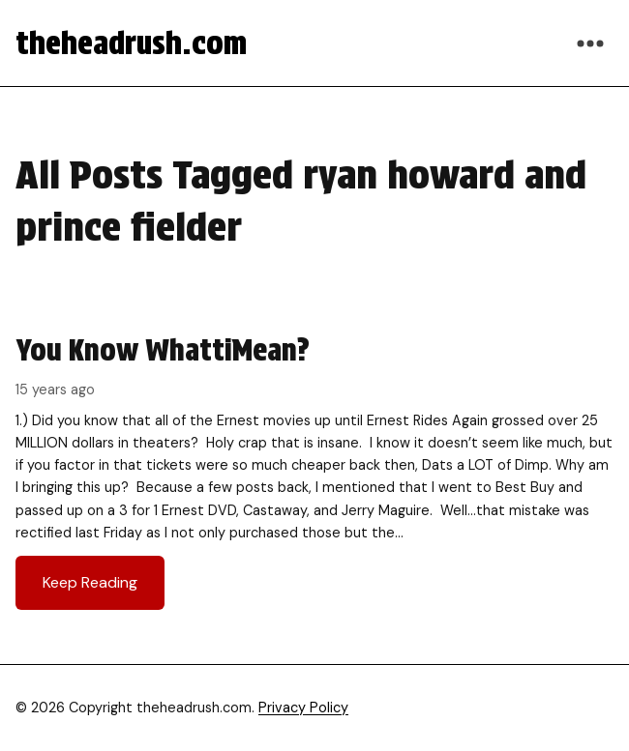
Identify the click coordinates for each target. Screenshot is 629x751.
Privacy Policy (303, 707)
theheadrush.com (131, 43)
